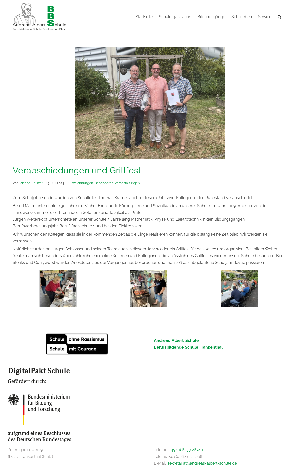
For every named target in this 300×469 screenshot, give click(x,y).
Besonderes (104, 183)
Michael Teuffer (31, 183)
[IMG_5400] (150, 102)
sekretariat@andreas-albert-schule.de (202, 463)
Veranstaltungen (127, 183)
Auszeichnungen (80, 183)
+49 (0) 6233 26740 (186, 449)
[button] (279, 16)
